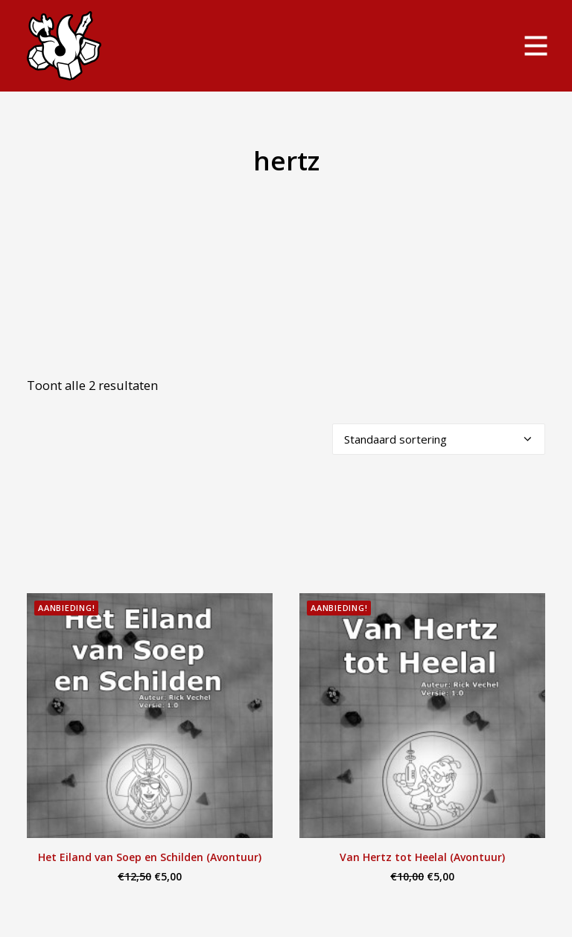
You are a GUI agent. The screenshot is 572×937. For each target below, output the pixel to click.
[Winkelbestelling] (438, 439)
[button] (150, 715)
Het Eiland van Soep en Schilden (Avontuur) (149, 857)
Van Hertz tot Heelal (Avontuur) (422, 857)
